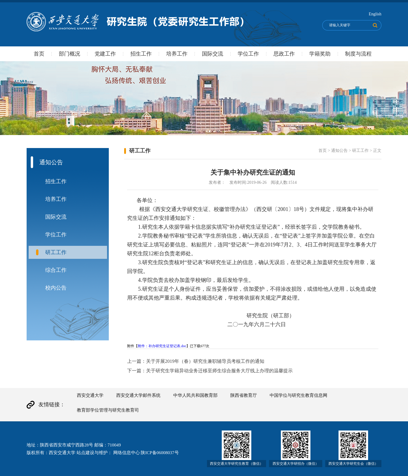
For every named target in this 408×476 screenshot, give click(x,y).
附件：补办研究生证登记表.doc (162, 346)
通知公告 (339, 150)
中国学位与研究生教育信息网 (298, 395)
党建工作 (105, 54)
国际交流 (212, 54)
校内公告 (56, 288)
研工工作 (56, 252)
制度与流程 (358, 54)
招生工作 (141, 54)
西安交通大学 (90, 395)
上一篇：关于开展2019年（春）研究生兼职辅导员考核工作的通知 (195, 361)
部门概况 (69, 54)
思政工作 (284, 54)
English (375, 14)
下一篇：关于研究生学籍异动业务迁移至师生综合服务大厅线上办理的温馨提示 (210, 370)
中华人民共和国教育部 (195, 395)
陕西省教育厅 (243, 395)
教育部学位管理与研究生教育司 (108, 410)
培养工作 (176, 54)
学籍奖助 (320, 54)
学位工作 (248, 54)
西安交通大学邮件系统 (138, 395)
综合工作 (56, 270)
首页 (39, 54)
